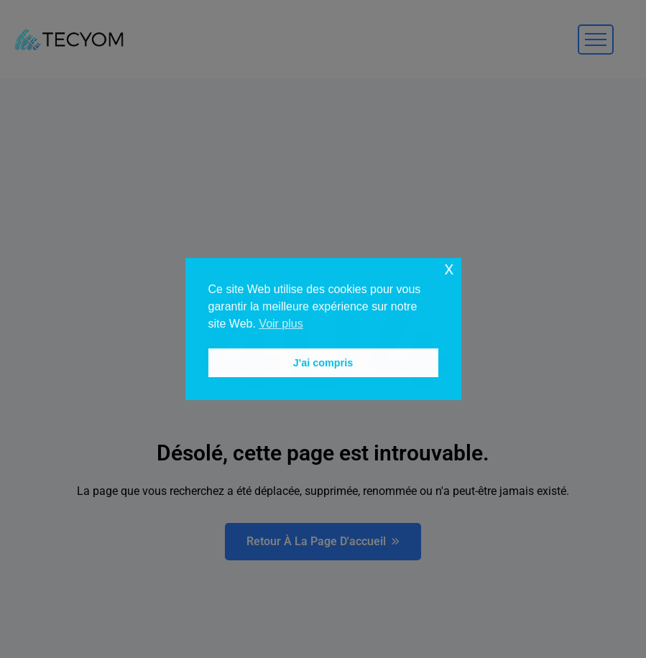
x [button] (448, 268)
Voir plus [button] (281, 324)
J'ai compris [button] (323, 363)
